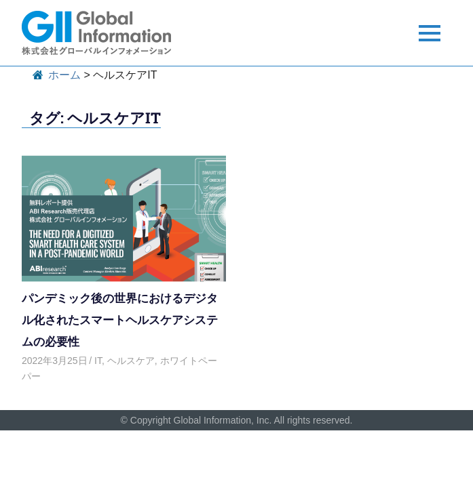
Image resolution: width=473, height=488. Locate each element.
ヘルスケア (131, 360)
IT (98, 360)
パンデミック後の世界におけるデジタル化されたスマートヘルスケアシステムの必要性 (120, 319)
